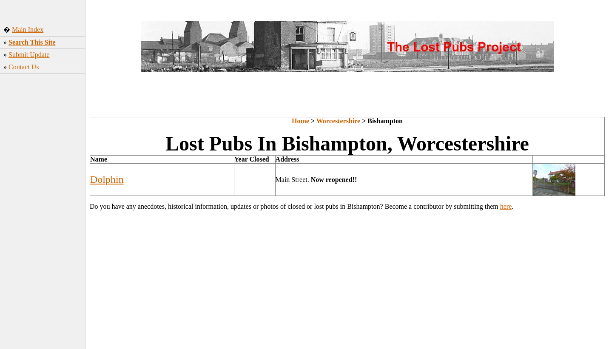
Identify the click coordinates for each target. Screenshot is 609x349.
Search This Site (32, 42)
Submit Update (29, 54)
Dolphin (107, 179)
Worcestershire (338, 121)
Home (300, 121)
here (506, 206)
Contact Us (24, 67)
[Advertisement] (42, 214)
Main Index (27, 29)
